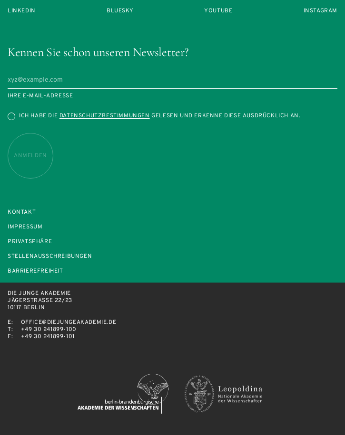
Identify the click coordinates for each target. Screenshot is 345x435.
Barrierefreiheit (35, 271)
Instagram (320, 11)
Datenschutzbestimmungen (104, 116)
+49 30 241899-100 (49, 329)
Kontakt (22, 212)
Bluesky (120, 11)
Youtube (218, 11)
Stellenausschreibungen (50, 256)
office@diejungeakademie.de (69, 322)
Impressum (25, 227)
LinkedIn (22, 11)
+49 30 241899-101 (48, 336)
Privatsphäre (30, 242)
